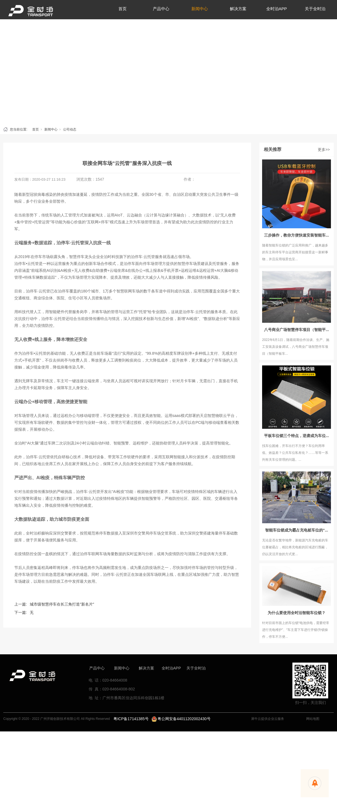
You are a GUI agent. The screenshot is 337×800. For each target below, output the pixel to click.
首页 (35, 129)
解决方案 (146, 668)
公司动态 (69, 129)
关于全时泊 (196, 668)
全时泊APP (171, 668)
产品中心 (97, 668)
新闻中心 (51, 129)
